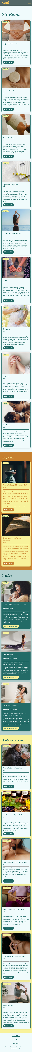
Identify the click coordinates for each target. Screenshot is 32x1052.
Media (20, 1049)
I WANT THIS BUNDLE (10, 626)
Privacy (12, 1047)
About (6, 1047)
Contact (18, 1047)
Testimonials (13, 1049)
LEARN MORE (8, 62)
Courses (25, 1047)
